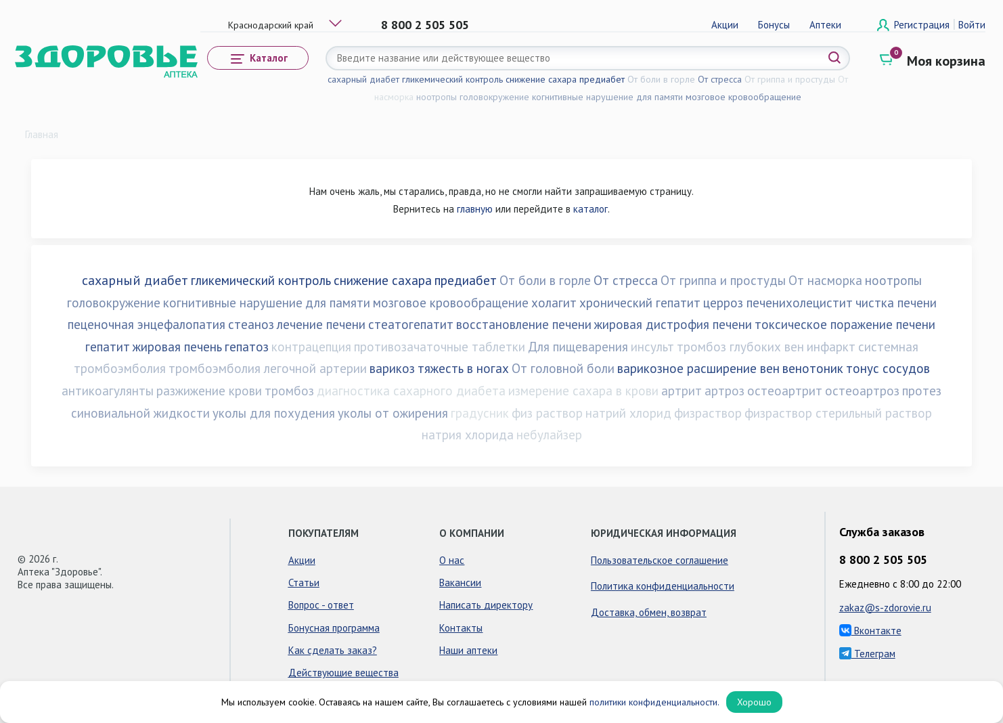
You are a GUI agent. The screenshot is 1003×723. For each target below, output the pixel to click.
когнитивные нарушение (582, 97)
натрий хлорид (628, 413)
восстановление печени (524, 324)
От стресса (720, 79)
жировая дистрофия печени (673, 324)
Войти (971, 24)
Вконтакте (870, 630)
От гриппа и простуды (789, 79)
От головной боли (563, 368)
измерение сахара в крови (583, 390)
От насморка (825, 280)
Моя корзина (946, 61)
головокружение (494, 97)
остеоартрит (784, 390)
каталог (590, 208)
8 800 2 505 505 (425, 24)
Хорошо (754, 702)
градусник (480, 413)
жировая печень (177, 346)
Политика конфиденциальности (662, 585)
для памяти (659, 97)
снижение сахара (541, 79)
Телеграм (867, 653)
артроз (724, 390)
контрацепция (311, 346)
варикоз (392, 368)
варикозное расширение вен (698, 368)
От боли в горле (661, 79)
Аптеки (825, 24)
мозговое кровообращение (743, 97)
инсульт (652, 346)
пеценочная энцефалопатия (146, 324)
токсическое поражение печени (845, 324)
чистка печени (896, 302)
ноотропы (436, 97)
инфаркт (831, 346)
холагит (554, 302)
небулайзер (549, 434)
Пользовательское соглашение (659, 560)
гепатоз (247, 346)
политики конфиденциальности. (654, 702)
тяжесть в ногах (463, 368)
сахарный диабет (363, 79)
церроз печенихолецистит (778, 302)
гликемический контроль (452, 79)
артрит (681, 390)
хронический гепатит (639, 302)
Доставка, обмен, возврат (649, 612)
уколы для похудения (274, 413)
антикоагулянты (108, 390)
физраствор (708, 413)
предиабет (602, 79)
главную (475, 208)
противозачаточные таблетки (439, 346)
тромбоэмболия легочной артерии (268, 368)
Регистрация (923, 24)
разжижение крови (209, 390)
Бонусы (774, 24)
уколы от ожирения (393, 413)
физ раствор (547, 413)
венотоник (812, 368)
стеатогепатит (410, 324)
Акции (724, 24)
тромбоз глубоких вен (740, 346)
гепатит (107, 346)
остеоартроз (862, 390)
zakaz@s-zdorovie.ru (885, 607)
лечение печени (321, 324)
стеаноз (251, 324)
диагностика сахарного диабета (411, 390)
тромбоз (289, 390)
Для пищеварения (578, 346)
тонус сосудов (888, 368)
